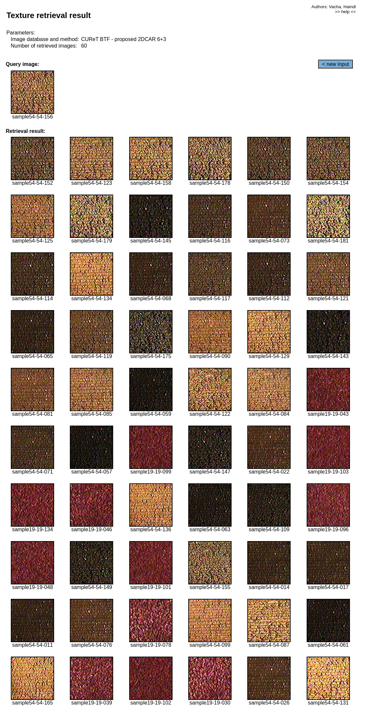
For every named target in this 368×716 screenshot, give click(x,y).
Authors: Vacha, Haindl (334, 6)
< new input (335, 64)
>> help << (345, 11)
